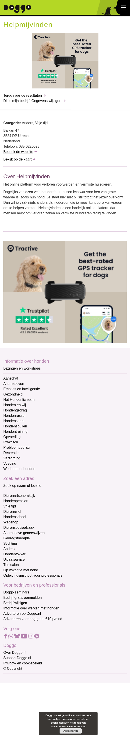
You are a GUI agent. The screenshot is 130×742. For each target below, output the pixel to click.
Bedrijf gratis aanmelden (22, 597)
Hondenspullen (15, 426)
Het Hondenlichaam (19, 399)
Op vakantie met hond (20, 570)
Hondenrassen (14, 415)
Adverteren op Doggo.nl (22, 613)
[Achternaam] (35, 715)
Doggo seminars (16, 592)
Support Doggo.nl (17, 658)
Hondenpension (15, 501)
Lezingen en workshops (22, 368)
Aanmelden (35, 727)
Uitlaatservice (14, 559)
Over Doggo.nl (14, 652)
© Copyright (12, 668)
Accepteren (70, 730)
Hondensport (13, 421)
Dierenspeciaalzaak (18, 527)
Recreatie (10, 453)
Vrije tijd (9, 506)
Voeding (9, 463)
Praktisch (10, 442)
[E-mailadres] (35, 686)
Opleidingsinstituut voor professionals (32, 575)
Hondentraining (15, 431)
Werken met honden (19, 469)
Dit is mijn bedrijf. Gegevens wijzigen (32, 101)
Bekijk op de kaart (17, 159)
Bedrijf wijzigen (15, 603)
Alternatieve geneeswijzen (24, 533)
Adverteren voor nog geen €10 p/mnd (32, 619)
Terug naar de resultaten (22, 95)
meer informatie (76, 726)
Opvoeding (11, 437)
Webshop (10, 522)
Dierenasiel (12, 511)
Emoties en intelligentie (21, 389)
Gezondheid (12, 394)
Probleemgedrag (16, 447)
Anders (9, 549)
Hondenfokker (14, 554)
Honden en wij (14, 405)
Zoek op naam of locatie (22, 485)
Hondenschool (14, 517)
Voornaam (12, 694)
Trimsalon (11, 565)
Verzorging (11, 458)
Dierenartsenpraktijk (19, 495)
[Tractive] (65, 60)
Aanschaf (10, 378)
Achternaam (13, 708)
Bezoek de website (18, 152)
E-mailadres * (14, 679)
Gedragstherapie (16, 538)
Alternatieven (13, 384)
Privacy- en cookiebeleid (22, 663)
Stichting (10, 543)
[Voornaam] (35, 700)
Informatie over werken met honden (31, 608)
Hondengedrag (15, 410)
